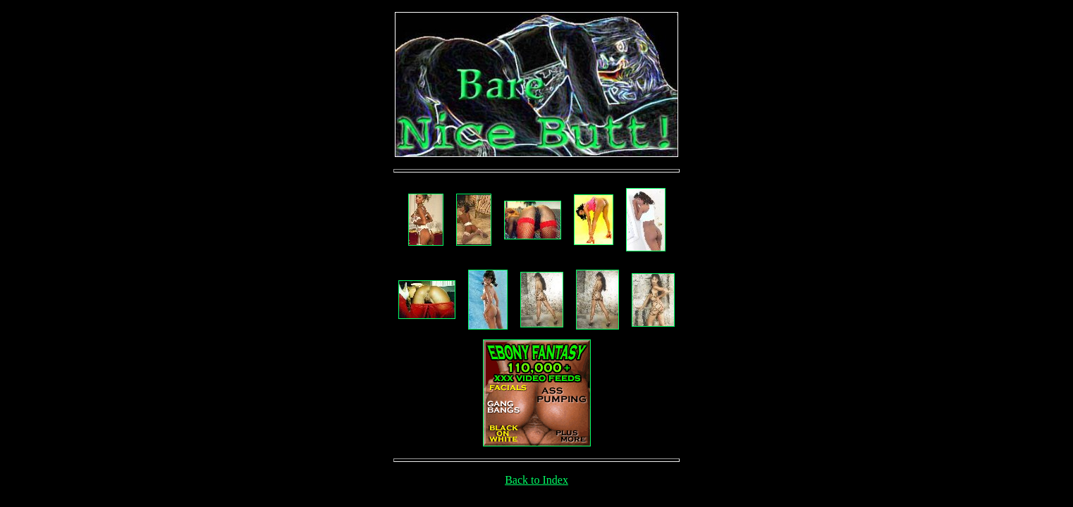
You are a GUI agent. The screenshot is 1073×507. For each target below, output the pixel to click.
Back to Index (536, 480)
